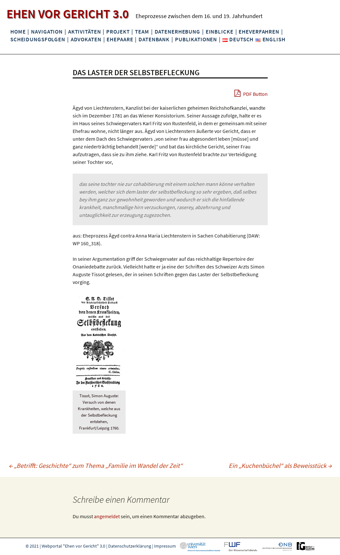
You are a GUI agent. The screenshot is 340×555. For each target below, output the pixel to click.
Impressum (165, 546)
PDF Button (251, 93)
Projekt (117, 31)
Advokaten (86, 39)
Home (18, 31)
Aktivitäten (84, 31)
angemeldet (107, 516)
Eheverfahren (259, 31)
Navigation (47, 31)
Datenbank (154, 39)
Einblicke (219, 31)
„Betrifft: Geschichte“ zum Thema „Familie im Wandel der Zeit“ (95, 465)
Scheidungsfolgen (37, 39)
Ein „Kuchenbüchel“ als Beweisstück (280, 465)
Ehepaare (120, 39)
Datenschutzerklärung (129, 546)
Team (142, 31)
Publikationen (196, 39)
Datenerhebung (177, 31)
